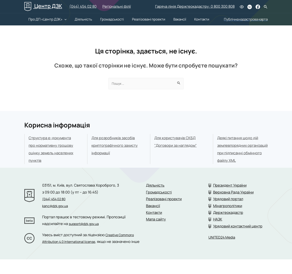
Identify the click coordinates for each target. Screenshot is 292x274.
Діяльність (77, 19)
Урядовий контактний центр (237, 234)
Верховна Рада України (233, 200)
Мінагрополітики (227, 213)
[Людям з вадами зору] (242, 6)
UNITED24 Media (223, 245)
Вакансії (167, 19)
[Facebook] (258, 6)
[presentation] (60, 19)
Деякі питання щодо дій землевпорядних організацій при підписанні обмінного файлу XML (239, 153)
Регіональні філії (116, 6)
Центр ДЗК (43, 6)
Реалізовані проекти (138, 19)
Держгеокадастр (228, 220)
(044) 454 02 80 (83, 6)
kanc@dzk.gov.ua (57, 213)
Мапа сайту (156, 227)
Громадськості (104, 19)
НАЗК (217, 227)
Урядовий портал (228, 206)
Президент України (230, 193)
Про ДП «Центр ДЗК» (43, 19)
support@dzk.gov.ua (86, 231)
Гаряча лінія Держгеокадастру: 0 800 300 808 (195, 6)
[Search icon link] (266, 7)
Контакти (187, 19)
